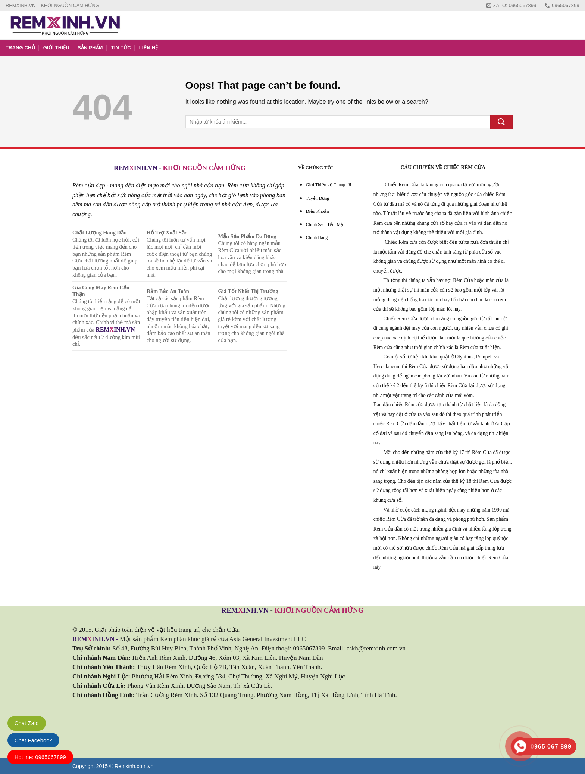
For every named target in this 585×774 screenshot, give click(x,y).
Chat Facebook (33, 740)
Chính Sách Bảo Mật (325, 224)
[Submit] (501, 122)
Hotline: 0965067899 (40, 757)
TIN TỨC (121, 47)
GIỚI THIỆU (56, 47)
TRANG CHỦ (20, 47)
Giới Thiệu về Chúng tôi (328, 184)
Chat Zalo (27, 723)
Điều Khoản (317, 211)
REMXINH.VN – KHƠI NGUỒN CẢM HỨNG (52, 5)
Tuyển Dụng (317, 198)
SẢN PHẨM (90, 47)
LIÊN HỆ (148, 47)
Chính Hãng (317, 237)
